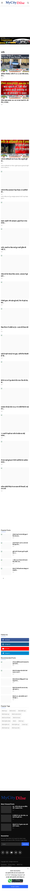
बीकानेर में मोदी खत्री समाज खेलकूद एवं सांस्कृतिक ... (20, 569)
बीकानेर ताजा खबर (16, 717)
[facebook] (3, 852)
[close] (28, 868)
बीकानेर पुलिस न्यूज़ (15, 724)
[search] (28, 3)
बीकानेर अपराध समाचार (16, 714)
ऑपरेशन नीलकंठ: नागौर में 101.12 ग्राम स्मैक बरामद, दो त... (15, 75)
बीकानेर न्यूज (21, 721)
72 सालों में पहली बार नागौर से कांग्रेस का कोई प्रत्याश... (13, 434)
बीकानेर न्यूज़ (4, 711)
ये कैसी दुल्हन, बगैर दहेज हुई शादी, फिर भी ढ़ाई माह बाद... (14, 301)
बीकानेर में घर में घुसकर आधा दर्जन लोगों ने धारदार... (20, 825)
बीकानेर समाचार (13, 711)
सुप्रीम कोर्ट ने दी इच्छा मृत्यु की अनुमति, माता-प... (20, 552)
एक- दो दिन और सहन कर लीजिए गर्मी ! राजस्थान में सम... (20, 807)
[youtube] (11, 852)
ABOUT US (19, 864)
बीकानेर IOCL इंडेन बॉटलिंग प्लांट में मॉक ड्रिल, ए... (20, 696)
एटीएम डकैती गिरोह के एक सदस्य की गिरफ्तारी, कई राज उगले (14, 487)
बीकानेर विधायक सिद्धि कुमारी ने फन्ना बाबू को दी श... (20, 679)
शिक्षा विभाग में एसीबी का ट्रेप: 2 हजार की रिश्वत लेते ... (14, 328)
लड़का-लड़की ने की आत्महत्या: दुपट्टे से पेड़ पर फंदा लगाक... (14, 222)
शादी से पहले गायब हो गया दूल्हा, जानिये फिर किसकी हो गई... (14, 355)
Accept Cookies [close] (15, 886)
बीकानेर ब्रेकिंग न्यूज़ (22, 711)
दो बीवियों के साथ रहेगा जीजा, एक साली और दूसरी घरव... (20, 816)
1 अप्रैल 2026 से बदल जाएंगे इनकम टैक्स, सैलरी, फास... (20, 560)
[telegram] (16, 852)
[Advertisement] (15, 15)
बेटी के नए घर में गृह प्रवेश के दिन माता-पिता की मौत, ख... (14, 381)
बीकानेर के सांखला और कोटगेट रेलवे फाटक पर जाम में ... (20, 671)
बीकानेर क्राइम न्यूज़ (5, 714)
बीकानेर (14, 721)
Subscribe (25, 844)
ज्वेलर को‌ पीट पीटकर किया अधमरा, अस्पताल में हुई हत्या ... (14, 275)
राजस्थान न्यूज (24, 724)
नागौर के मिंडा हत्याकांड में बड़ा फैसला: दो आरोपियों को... (14, 191)
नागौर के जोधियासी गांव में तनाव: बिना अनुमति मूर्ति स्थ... (14, 160)
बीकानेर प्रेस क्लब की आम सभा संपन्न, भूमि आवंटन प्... (20, 688)
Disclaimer (4, 864)
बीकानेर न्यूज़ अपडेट (16, 728)
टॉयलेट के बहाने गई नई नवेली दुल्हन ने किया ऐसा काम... (20, 535)
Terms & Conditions (6, 866)
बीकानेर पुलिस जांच (5, 724)
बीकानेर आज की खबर (6, 717)
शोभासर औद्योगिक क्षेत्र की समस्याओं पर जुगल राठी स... (21, 662)
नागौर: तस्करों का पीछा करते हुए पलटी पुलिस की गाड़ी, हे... (13, 248)
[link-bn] (15, 40)
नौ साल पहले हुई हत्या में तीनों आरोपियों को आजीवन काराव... (14, 461)
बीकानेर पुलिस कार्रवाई (6, 721)
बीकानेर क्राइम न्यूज (5, 728)
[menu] (2, 3)
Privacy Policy (11, 864)
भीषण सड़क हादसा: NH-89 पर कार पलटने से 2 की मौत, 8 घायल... (14, 101)
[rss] (20, 852)
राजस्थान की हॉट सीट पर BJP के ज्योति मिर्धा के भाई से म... (15, 408)
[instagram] (7, 852)
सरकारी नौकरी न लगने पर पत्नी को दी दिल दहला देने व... (20, 543)
